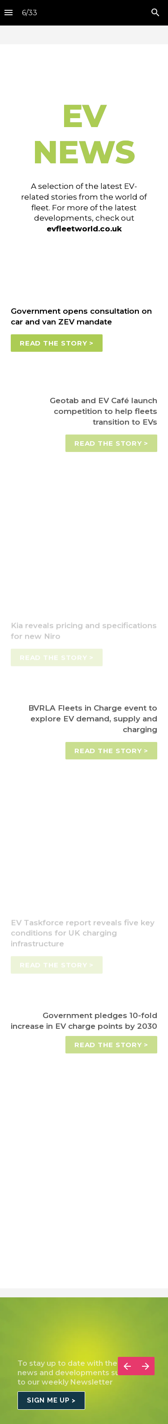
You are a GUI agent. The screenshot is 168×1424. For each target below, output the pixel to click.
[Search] (155, 13)
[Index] (8, 13)
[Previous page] (127, 1377)
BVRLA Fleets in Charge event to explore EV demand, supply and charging (93, 722)
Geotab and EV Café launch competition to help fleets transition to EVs (104, 414)
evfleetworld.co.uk (84, 228)
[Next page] (145, 1377)
